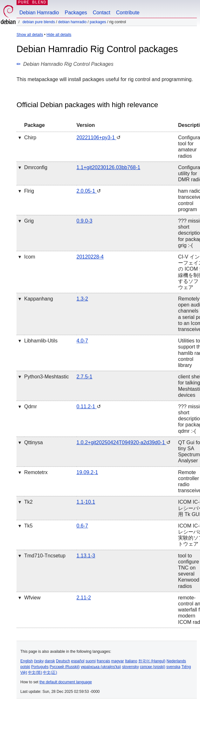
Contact (101, 12)
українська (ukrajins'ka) (101, 667)
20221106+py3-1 (96, 137)
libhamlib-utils (41, 340)
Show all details (30, 34)
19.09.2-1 (87, 472)
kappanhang (38, 298)
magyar (117, 661)
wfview (32, 597)
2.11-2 (84, 597)
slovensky (130, 667)
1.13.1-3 (86, 555)
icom (29, 256)
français (103, 661)
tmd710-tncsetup (45, 555)
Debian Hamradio (39, 12)
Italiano (131, 661)
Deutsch (63, 661)
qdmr (30, 406)
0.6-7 (82, 525)
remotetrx (36, 472)
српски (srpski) (152, 667)
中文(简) (35, 672)
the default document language (65, 682)
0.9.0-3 (85, 221)
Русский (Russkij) (65, 667)
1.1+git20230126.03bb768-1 (109, 167)
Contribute (128, 12)
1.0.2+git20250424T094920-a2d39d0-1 (121, 442)
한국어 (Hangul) (151, 661)
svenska (173, 667)
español (77, 661)
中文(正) (50, 672)
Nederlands (176, 661)
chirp (30, 137)
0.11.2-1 (87, 406)
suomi (91, 661)
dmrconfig (35, 167)
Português (40, 667)
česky (39, 661)
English (26, 661)
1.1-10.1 (86, 502)
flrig (29, 191)
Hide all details (58, 34)
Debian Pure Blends (39, 22)
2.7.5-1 (85, 376)
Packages (76, 12)
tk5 (28, 525)
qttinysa (33, 442)
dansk (50, 661)
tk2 (28, 502)
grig (29, 221)
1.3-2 (82, 298)
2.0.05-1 (87, 191)
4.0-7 (82, 340)
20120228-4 (90, 256)
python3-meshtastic (46, 376)
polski (25, 667)
